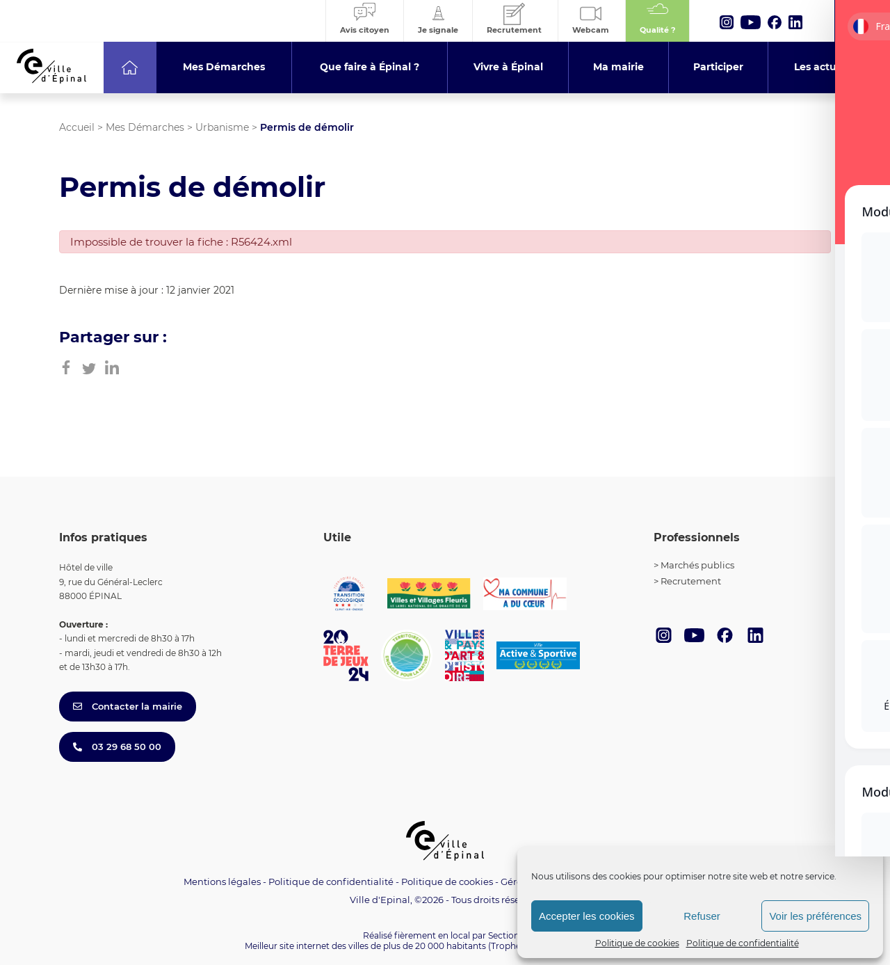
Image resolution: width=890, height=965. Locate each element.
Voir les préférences (815, 916)
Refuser (701, 916)
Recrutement (691, 581)
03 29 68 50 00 (117, 746)
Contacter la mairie (127, 706)
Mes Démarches (145, 127)
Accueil (77, 127)
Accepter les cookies (587, 916)
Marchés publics (697, 565)
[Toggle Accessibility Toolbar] (858, 814)
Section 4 (507, 935)
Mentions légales (222, 881)
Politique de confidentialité (742, 943)
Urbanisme (222, 127)
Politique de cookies (637, 943)
